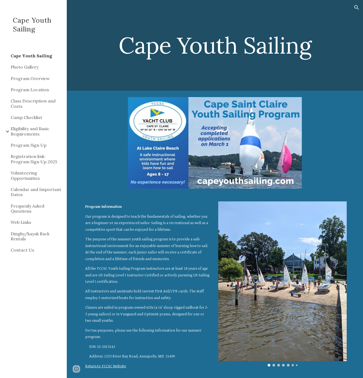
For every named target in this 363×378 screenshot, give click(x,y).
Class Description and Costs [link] (33, 103)
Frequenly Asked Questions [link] (27, 208)
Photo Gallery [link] (24, 67)
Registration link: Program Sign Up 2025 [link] (34, 159)
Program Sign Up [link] (28, 145)
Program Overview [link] (30, 78)
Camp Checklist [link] (26, 117)
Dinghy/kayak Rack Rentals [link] (30, 236)
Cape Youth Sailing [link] (31, 55)
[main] (215, 45)
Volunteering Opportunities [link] (25, 175)
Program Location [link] (30, 89)
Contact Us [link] (22, 250)
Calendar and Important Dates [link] (36, 192)
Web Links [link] (21, 222)
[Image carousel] (282, 283)
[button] (356, 7)
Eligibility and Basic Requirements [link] (30, 131)
